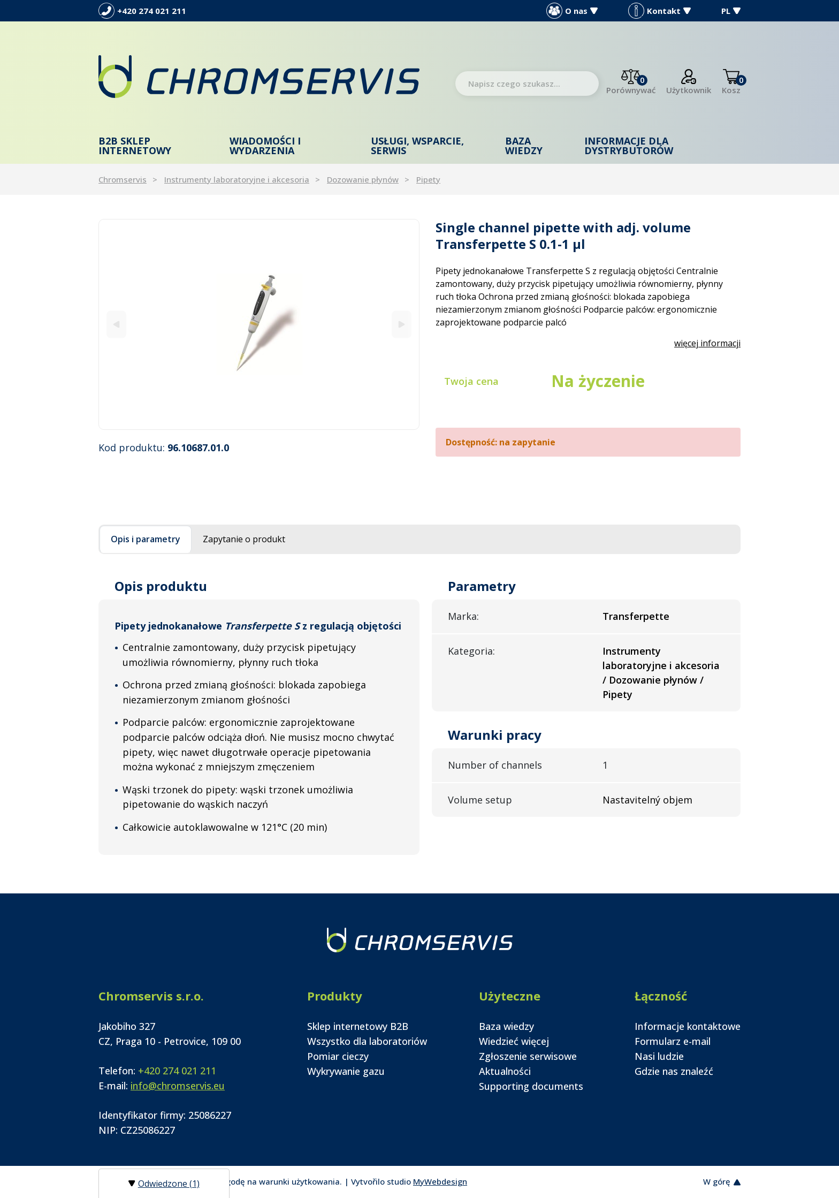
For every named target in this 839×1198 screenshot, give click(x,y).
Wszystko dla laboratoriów (367, 1041)
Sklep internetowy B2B (357, 1026)
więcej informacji (707, 343)
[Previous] (116, 324)
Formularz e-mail (673, 1041)
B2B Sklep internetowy (134, 145)
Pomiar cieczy (338, 1056)
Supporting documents (531, 1086)
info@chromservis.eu (178, 1085)
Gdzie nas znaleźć (674, 1071)
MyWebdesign (440, 1181)
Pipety (428, 179)
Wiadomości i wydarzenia (265, 145)
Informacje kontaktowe (688, 1026)
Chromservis (122, 179)
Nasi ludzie (659, 1056)
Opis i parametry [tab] (145, 539)
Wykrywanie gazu (346, 1071)
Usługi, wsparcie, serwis (417, 145)
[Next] (401, 324)
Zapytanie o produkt (244, 539)
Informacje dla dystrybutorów (628, 145)
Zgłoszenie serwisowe (528, 1056)
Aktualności (505, 1071)
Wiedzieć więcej (514, 1041)
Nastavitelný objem (647, 799)
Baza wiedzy (524, 145)
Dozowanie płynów (363, 179)
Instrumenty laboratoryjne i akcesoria (236, 179)
